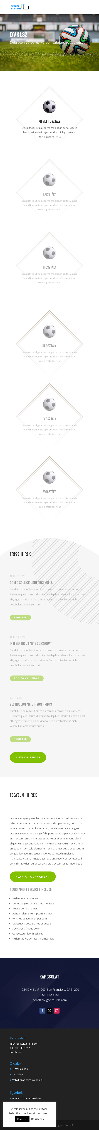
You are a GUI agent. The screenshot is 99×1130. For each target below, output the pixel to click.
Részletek (37, 1119)
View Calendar (28, 757)
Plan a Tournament (33, 876)
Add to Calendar (27, 678)
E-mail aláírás (20, 1069)
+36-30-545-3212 (20, 1048)
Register (20, 617)
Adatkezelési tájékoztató (26, 1098)
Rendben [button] (22, 1119)
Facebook (15, 1052)
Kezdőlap (17, 1074)
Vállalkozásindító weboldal (27, 1080)
